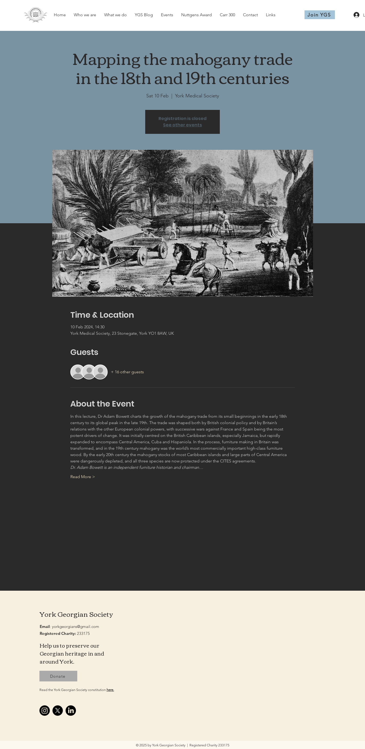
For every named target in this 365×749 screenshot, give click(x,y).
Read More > (82, 476)
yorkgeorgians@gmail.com (75, 626)
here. (110, 690)
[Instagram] (44, 710)
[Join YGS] (320, 14)
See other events (182, 125)
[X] (57, 710)
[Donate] (58, 676)
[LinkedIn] (71, 710)
